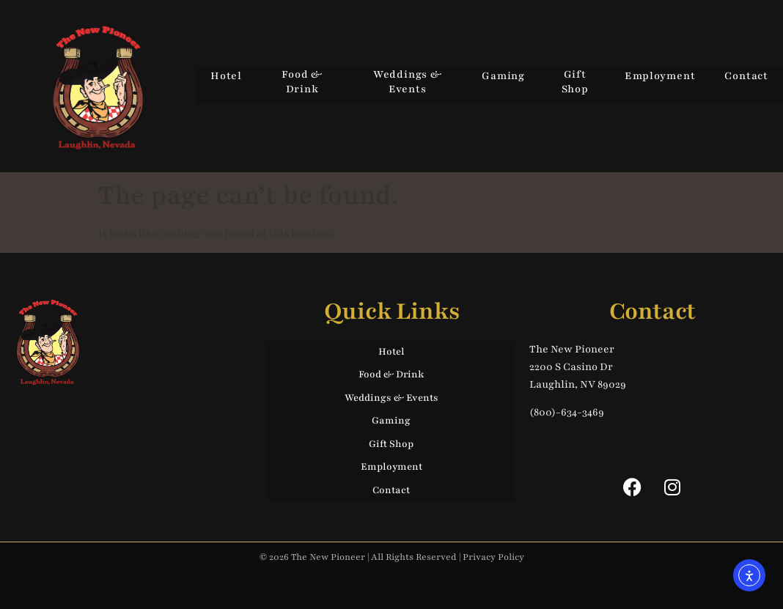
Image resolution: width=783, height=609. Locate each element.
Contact (746, 76)
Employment (660, 76)
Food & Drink (302, 81)
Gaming (503, 76)
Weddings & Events (407, 81)
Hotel (226, 76)
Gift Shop (575, 81)
